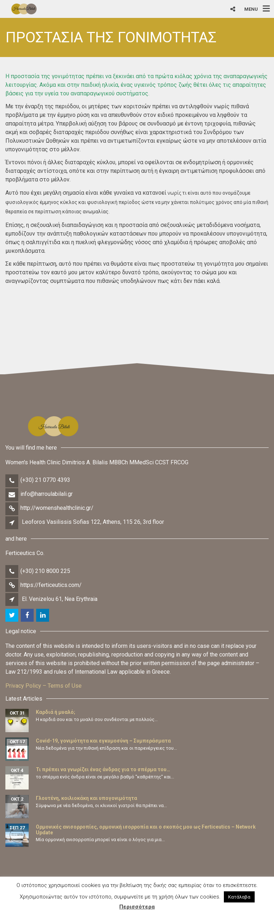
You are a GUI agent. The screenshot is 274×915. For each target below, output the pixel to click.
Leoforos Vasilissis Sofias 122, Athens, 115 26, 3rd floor (93, 521)
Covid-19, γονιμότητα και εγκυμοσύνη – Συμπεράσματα (103, 741)
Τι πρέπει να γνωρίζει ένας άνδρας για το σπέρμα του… (103, 769)
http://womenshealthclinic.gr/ (56, 507)
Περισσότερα (137, 907)
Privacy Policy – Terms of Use (43, 685)
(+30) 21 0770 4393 (45, 480)
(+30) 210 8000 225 (45, 571)
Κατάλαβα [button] (239, 897)
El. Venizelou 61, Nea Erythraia (59, 599)
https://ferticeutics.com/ (51, 585)
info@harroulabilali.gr (46, 493)
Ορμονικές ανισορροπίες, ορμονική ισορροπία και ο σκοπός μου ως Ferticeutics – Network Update (146, 829)
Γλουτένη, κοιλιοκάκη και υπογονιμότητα (86, 798)
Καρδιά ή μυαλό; (55, 712)
